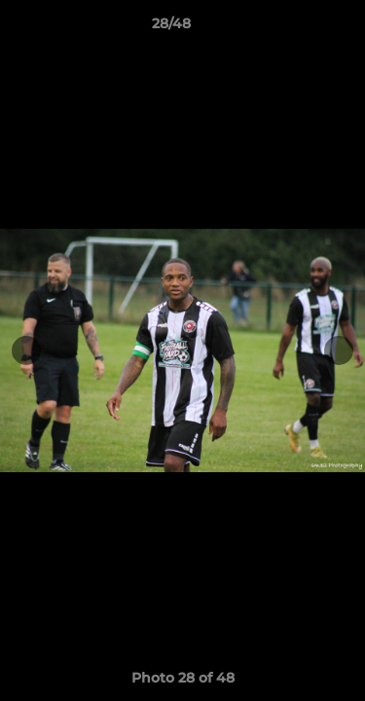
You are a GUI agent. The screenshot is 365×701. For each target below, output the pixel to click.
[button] (295, 28)
